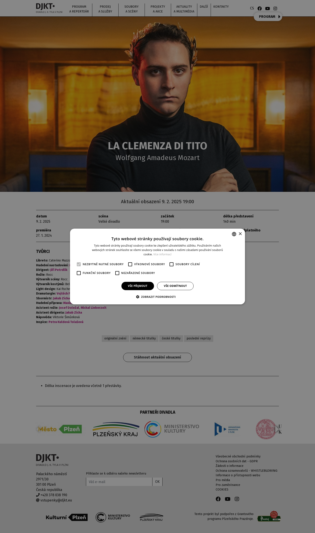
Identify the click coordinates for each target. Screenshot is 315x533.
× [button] (240, 233)
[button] (157, 297)
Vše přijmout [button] (137, 286)
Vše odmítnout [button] (175, 286)
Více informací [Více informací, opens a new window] (162, 254)
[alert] (157, 266)
